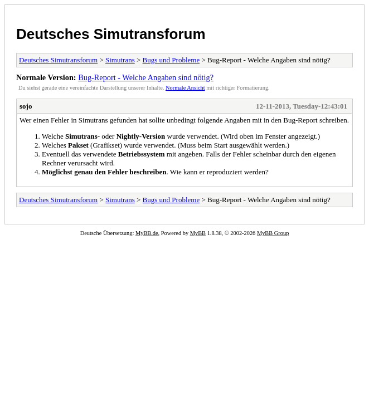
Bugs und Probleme (171, 60)
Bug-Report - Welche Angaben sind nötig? (145, 77)
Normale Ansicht (185, 88)
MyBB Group (273, 233)
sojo (26, 106)
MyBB (198, 233)
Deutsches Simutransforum (111, 34)
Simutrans (120, 60)
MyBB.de (146, 233)
